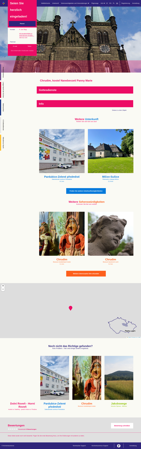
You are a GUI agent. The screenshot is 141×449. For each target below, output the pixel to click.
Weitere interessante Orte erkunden (86, 274)
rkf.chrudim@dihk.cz (25, 33)
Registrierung (125, 3)
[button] (70, 308)
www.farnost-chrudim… (26, 35)
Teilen (29, 46)
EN (110, 3)
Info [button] (103, 3)
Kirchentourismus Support (100, 445)
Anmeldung (135, 3)
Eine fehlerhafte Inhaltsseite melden (22, 50)
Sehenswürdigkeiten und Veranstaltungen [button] (75, 3)
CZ (107, 3)
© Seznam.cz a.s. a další (135, 337)
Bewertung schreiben (122, 426)
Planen (22, 23)
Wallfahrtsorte (45, 3)
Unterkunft (55, 3)
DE (117, 3)
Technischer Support (79, 445)
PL (114, 3)
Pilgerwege (94, 3)
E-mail (15, 46)
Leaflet (129, 337)
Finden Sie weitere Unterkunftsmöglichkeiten (86, 191)
